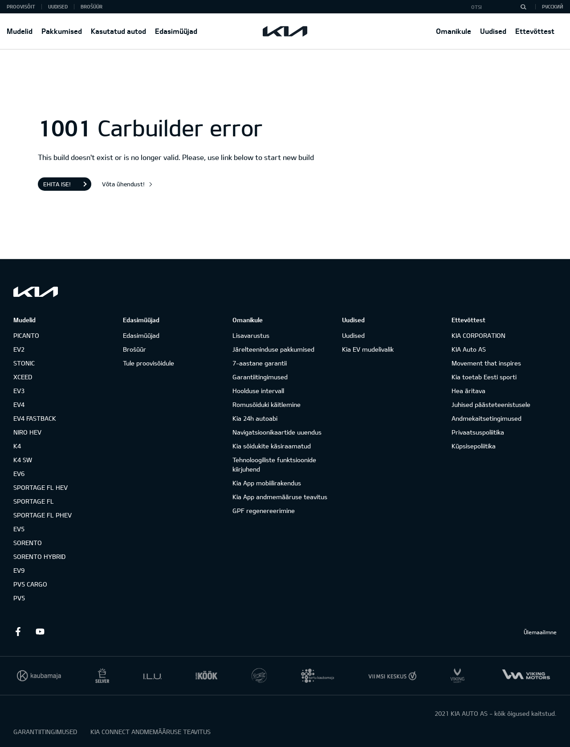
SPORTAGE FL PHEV (42, 515)
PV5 (19, 598)
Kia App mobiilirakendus (266, 483)
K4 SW (22, 460)
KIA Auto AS (469, 349)
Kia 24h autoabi (254, 418)
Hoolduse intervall (258, 390)
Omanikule (453, 31)
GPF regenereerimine (263, 510)
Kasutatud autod (118, 31)
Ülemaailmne (540, 632)
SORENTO (27, 542)
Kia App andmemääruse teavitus (279, 497)
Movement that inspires (486, 363)
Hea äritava (468, 390)
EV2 (18, 349)
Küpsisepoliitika (474, 446)
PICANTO (26, 335)
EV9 (18, 570)
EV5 (18, 529)
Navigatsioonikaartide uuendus (277, 432)
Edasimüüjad (176, 31)
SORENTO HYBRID (39, 556)
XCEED (22, 377)
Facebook (17, 631)
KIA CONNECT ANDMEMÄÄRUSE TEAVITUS (150, 731)
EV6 (18, 473)
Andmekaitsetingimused (486, 418)
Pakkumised (61, 31)
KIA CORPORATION (478, 335)
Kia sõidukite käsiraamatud (271, 446)
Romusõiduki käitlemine (266, 404)
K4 (17, 446)
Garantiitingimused (260, 377)
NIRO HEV (27, 432)
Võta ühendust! (123, 184)
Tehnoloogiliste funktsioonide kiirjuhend (274, 464)
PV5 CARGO (30, 584)
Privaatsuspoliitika (478, 432)
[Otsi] (523, 7)
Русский (552, 6)
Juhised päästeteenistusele (491, 404)
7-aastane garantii (259, 363)
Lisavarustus (250, 335)
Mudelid (20, 31)
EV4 (18, 404)
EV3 (18, 390)
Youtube (40, 631)
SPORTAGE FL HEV (40, 487)
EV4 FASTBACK (34, 418)
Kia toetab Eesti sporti (484, 377)
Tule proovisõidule (148, 363)
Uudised (493, 31)
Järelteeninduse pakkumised (273, 349)
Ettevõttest (534, 31)
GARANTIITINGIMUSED (45, 731)
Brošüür (91, 6)
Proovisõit (21, 6)
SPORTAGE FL (33, 501)
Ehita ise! (57, 184)
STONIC (24, 363)
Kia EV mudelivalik (368, 349)
